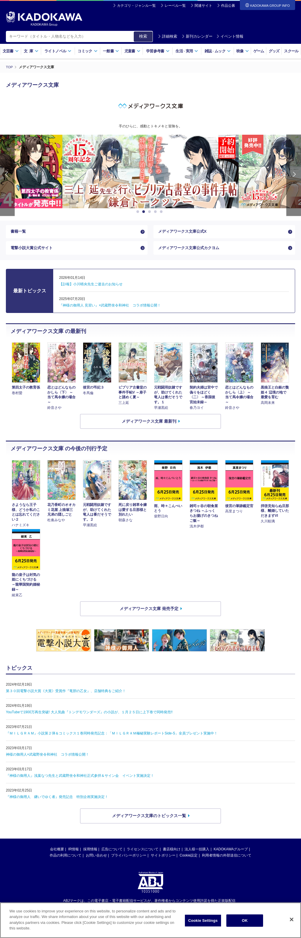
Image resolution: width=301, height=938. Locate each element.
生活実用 (186, 51)
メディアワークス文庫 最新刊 (149, 423)
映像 (242, 51)
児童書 (132, 51)
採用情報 (90, 851)
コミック (87, 51)
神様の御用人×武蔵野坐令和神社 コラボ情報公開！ (47, 756)
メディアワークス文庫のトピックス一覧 (149, 817)
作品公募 (228, 6)
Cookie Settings (203, 920)
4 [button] (156, 211)
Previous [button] (7, 175)
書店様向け (171, 851)
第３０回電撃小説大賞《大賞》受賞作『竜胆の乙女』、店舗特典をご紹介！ (66, 693)
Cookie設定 (189, 857)
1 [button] (138, 211)
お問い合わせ (96, 857)
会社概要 (57, 851)
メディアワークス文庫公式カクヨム (191, 249)
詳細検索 (167, 36)
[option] (167, 171)
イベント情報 (229, 36)
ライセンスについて (142, 851)
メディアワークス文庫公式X (184, 232)
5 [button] (162, 211)
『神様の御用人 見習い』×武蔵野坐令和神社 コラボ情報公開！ (110, 307)
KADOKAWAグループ (231, 851)
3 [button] (150, 211)
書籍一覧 (19, 232)
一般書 (111, 51)
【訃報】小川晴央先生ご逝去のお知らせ (91, 286)
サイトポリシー (163, 857)
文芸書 (11, 51)
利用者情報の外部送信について (226, 857)
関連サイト (203, 6)
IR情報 (73, 851)
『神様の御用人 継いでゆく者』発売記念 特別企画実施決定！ (57, 799)
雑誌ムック (218, 51)
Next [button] (293, 175)
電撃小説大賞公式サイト (33, 249)
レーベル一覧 (175, 6)
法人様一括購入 (197, 851)
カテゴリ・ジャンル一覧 (136, 6)
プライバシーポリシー (128, 857)
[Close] (291, 919)
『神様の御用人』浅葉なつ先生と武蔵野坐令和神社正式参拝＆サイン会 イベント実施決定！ (80, 778)
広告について (112, 851)
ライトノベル (57, 51)
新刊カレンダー (197, 36)
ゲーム (258, 51)
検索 (143, 36)
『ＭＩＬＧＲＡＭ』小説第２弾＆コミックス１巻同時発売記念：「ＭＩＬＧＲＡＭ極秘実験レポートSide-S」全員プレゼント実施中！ (112, 735)
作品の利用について (65, 857)
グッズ (274, 51)
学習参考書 (158, 51)
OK (245, 920)
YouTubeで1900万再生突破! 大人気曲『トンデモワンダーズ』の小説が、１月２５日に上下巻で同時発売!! (89, 714)
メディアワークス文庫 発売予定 (149, 610)
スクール (291, 51)
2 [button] (144, 211)
